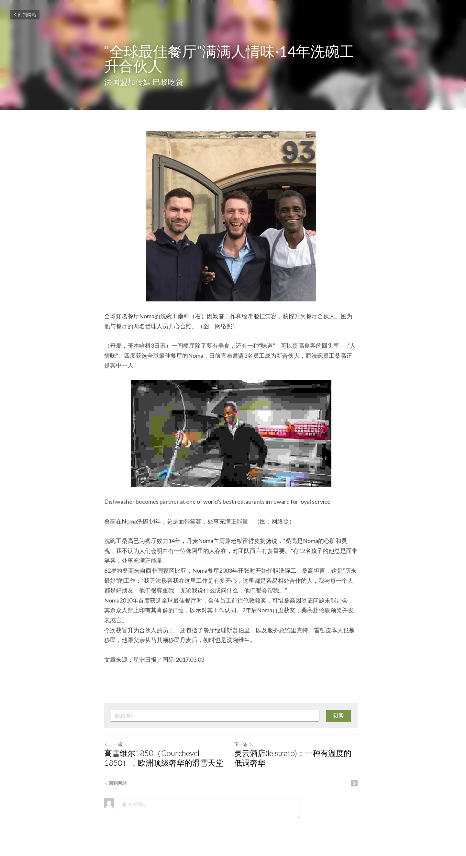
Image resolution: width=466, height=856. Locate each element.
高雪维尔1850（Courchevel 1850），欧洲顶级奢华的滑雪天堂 (163, 757)
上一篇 (113, 744)
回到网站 (24, 14)
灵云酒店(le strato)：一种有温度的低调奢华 (298, 757)
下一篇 (245, 744)
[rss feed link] (358, 783)
